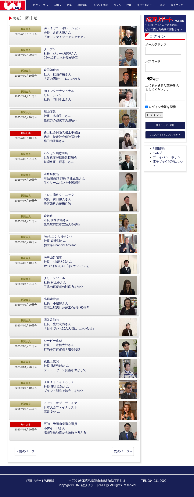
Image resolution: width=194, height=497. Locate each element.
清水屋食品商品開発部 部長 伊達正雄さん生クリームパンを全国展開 (64, 178)
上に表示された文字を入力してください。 (162, 87)
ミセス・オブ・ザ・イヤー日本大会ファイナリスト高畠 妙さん (62, 407)
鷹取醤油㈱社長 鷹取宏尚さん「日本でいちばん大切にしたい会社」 (69, 324)
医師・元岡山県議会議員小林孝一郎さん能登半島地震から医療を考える (65, 428)
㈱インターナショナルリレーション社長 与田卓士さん (59, 95)
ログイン (157, 36)
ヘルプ (157, 153)
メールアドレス (163, 49)
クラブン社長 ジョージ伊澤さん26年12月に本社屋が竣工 (61, 54)
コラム (117, 5)
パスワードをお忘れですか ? (165, 134)
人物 (57, 5)
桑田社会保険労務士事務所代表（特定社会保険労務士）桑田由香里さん (63, 137)
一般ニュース (39, 5)
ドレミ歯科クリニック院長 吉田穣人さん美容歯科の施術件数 (59, 199)
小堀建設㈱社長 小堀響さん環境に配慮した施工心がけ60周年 (67, 303)
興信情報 (82, 5)
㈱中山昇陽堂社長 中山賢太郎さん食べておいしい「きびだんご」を (66, 262)
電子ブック (177, 5)
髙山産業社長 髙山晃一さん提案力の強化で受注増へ (60, 116)
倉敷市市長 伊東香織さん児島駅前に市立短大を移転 (62, 220)
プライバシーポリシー (168, 157)
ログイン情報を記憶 (160, 107)
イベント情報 (100, 5)
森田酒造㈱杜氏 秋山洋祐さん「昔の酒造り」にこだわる (62, 74)
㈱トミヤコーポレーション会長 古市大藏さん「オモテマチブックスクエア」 (65, 33)
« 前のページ (25, 451)
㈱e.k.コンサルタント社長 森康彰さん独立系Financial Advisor (60, 241)
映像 (129, 5)
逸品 (162, 5)
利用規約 (159, 148)
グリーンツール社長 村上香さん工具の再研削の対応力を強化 (63, 282)
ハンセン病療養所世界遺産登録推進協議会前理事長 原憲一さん (60, 158)
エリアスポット (145, 5)
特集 (69, 5)
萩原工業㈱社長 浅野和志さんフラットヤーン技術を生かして (65, 366)
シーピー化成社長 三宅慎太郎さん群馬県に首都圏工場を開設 (62, 345)
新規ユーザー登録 (165, 125)
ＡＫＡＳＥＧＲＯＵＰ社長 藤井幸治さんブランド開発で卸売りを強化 (63, 387)
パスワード (163, 66)
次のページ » (123, 451)
